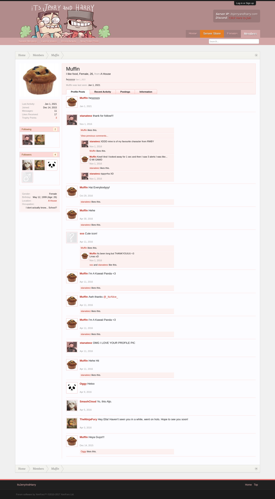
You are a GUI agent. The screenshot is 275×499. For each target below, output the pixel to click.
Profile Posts (78, 91)
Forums (232, 33)
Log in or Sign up (245, 3)
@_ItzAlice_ (110, 296)
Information (145, 91)
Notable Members (28, 41)
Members (250, 33)
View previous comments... (94, 135)
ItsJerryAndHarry (26, 484)
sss (82, 233)
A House (52, 200)
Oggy (83, 383)
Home (193, 33)
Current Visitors (49, 41)
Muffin (84, 98)
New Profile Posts (89, 41)
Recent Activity (68, 41)
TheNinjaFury (88, 419)
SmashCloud (88, 401)
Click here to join (240, 17)
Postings (125, 91)
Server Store (212, 33)
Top (256, 484)
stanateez (86, 115)
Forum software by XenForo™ (45, 494)
